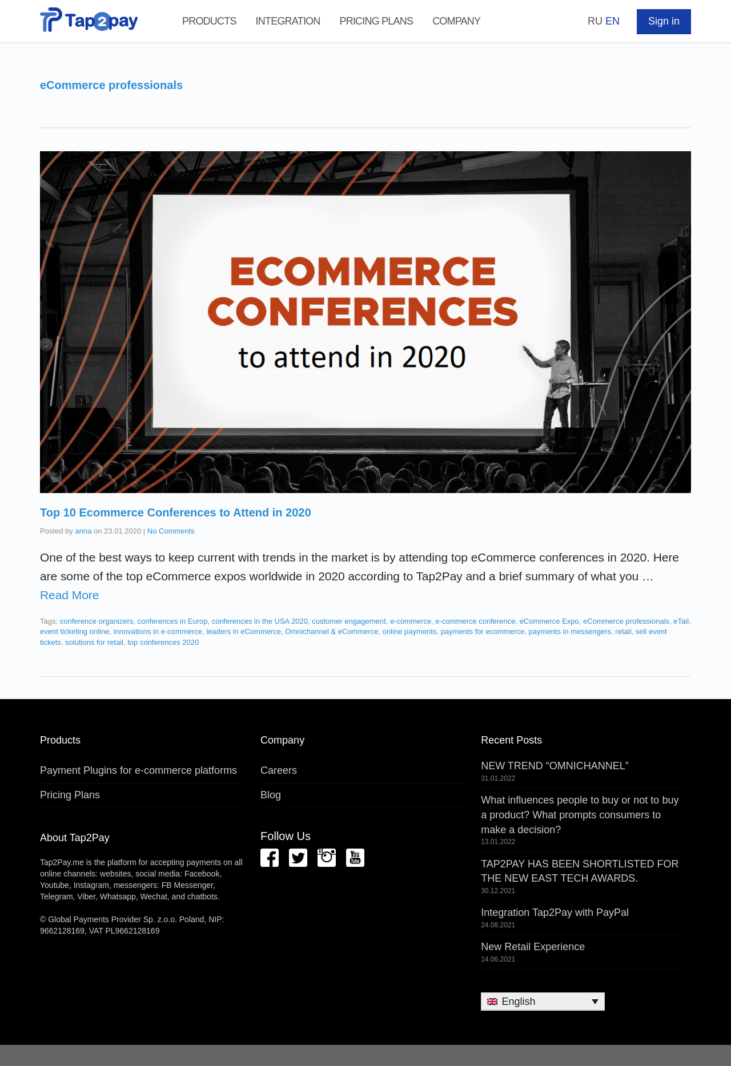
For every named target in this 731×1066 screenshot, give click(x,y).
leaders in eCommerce (243, 631)
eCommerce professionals (626, 621)
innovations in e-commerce (158, 631)
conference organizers (97, 621)
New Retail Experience (533, 946)
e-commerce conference (475, 621)
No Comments (171, 531)
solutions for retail (94, 642)
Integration (288, 21)
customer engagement (348, 621)
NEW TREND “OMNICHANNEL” (555, 766)
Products (209, 21)
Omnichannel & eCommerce (331, 631)
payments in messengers (570, 631)
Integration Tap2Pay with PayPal (555, 912)
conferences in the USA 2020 (260, 621)
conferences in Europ (173, 621)
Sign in (664, 21)
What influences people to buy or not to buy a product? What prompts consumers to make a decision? (579, 814)
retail (623, 631)
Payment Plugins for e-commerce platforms (138, 770)
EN (612, 21)
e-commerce (410, 621)
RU (595, 21)
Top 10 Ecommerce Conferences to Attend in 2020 (175, 512)
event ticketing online (74, 631)
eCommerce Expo (549, 621)
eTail (681, 621)
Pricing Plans (376, 21)
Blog (270, 795)
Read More (69, 594)
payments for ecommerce (483, 631)
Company (456, 21)
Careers (278, 770)
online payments (410, 631)
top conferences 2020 (163, 642)
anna (83, 531)
